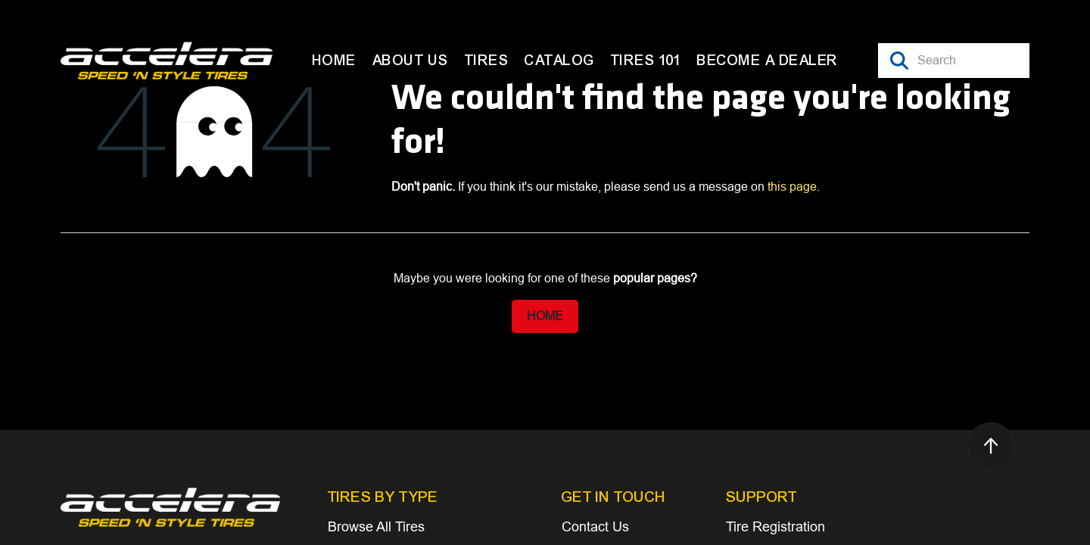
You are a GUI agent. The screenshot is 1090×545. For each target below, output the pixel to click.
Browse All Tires (376, 526)
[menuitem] (334, 60)
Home (545, 316)
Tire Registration (775, 526)
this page (792, 186)
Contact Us (595, 526)
